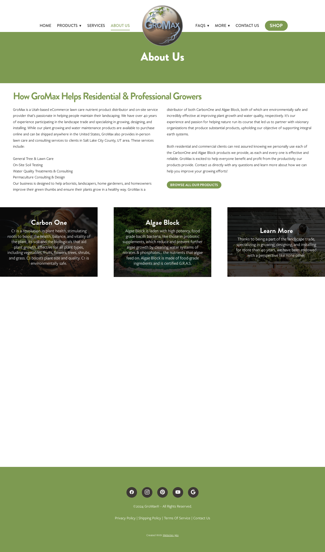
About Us (120, 25)
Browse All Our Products (194, 184)
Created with (162, 535)
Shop (276, 25)
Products (69, 25)
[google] (193, 492)
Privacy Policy (125, 518)
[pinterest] (162, 492)
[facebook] (131, 492)
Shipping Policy (149, 518)
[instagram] (147, 492)
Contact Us (247, 25)
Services (96, 25)
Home (45, 25)
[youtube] (178, 492)
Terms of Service (177, 518)
